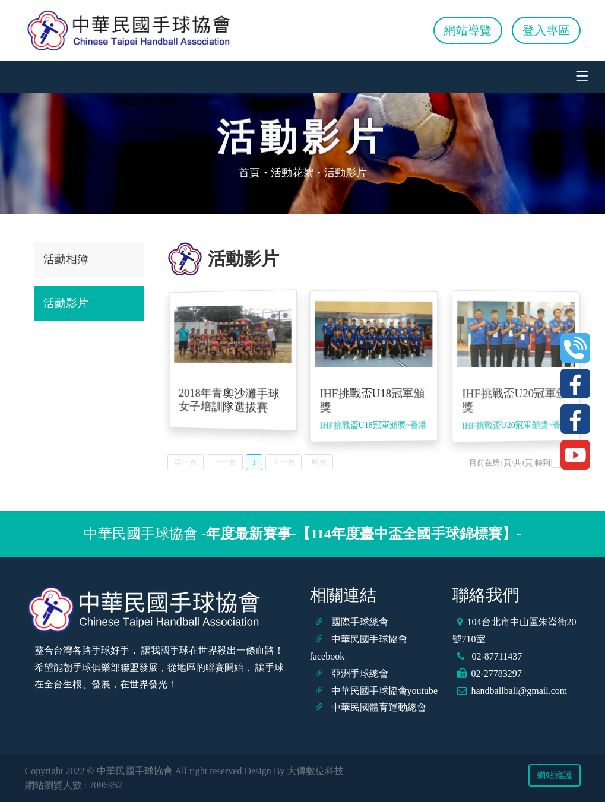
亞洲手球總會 (359, 673)
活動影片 (65, 303)
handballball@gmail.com (519, 691)
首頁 (249, 173)
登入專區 (546, 30)
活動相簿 (65, 259)
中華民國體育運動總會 (378, 707)
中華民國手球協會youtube (384, 691)
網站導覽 (468, 30)
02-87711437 (496, 656)
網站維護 (554, 775)
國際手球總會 (359, 622)
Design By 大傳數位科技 (294, 771)
